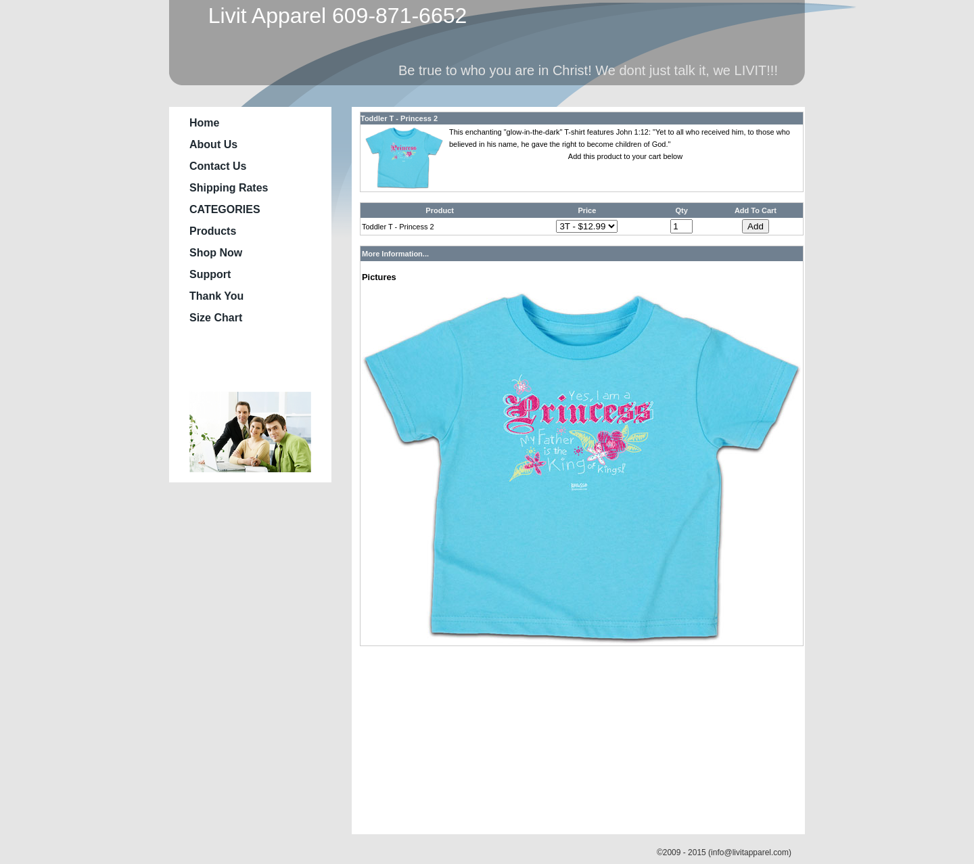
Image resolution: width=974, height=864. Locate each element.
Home (204, 123)
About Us (213, 144)
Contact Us (217, 166)
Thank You (216, 296)
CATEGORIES (224, 209)
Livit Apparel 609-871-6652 (331, 15)
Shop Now (215, 252)
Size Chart (215, 317)
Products (212, 231)
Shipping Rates (228, 188)
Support (210, 274)
